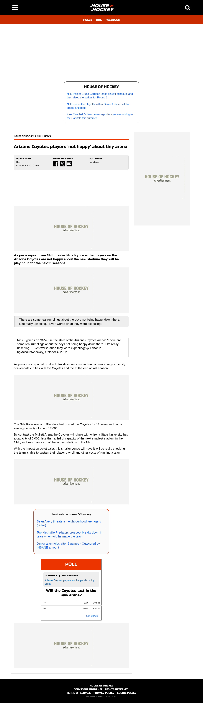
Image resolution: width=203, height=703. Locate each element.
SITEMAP (100, 697)
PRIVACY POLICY (103, 692)
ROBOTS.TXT (112, 697)
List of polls (92, 615)
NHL (99, 19)
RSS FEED (90, 697)
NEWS (47, 136)
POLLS (87, 19)
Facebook (94, 162)
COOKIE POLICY (126, 692)
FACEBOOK (112, 19)
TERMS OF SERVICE (79, 692)
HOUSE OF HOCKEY (24, 136)
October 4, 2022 (56, 352)
